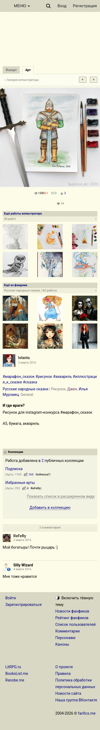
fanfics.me (86, 713)
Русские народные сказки (25, 389)
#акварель (62, 376)
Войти (10, 598)
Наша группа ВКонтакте (76, 700)
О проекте (64, 667)
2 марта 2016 (22, 540)
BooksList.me (16, 673)
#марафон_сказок (19, 376)
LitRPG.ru (13, 667)
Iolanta (24, 358)
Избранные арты (20, 482)
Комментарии (67, 631)
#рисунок (43, 376)
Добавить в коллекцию (50, 507)
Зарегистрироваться (23, 604)
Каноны (62, 644)
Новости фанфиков (72, 611)
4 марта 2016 (22, 569)
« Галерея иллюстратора (22, 80)
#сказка (30, 382)
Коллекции (15, 452)
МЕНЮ (22, 5)
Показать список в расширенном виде (61, 496)
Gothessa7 (43, 474)
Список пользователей (75, 624)
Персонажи (65, 638)
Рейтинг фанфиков (72, 618)
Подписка (14, 469)
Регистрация (85, 5)
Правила (63, 673)
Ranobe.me (14, 680)
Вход (62, 5)
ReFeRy (36, 488)
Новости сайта (68, 693)
